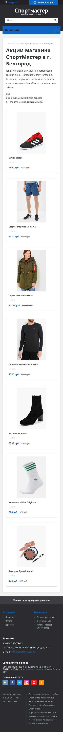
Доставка (9, 617)
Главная (10, 44)
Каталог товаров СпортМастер (44, 626)
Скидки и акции (43, 2)
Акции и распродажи (28, 44)
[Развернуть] (54, 30)
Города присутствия (46, 617)
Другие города (44, 621)
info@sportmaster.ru (23, 651)
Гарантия (9, 624)
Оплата (8, 621)
